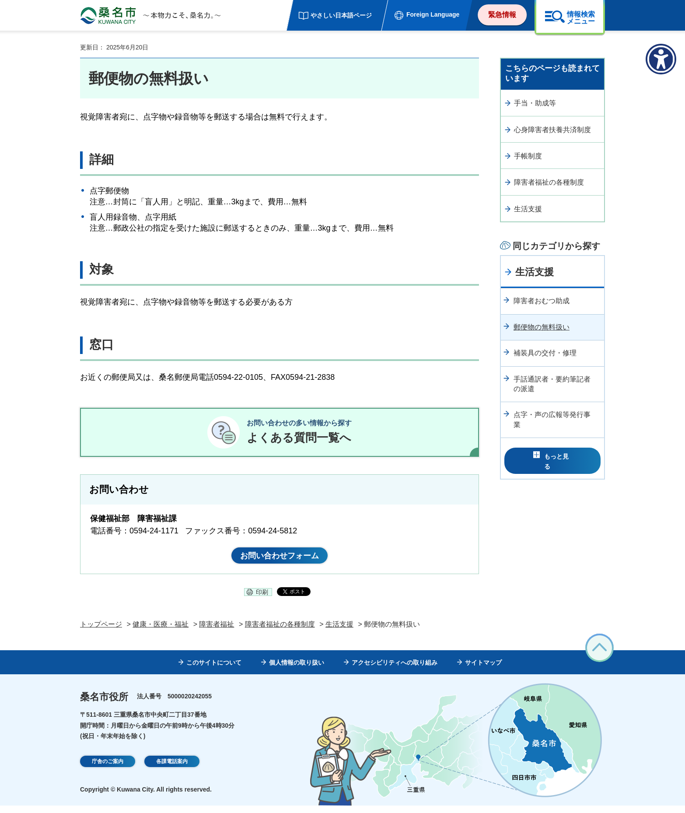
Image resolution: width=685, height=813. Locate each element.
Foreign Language (432, 14)
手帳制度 (528, 156)
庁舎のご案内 (107, 769)
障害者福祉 (216, 631)
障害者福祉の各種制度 (549, 182)
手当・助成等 (535, 103)
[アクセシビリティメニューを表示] (661, 59)
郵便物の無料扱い (542, 327)
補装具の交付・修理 (545, 353)
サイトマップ (483, 669)
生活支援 (528, 209)
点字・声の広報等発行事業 (552, 419)
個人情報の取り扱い (296, 669)
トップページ (101, 631)
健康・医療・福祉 (161, 631)
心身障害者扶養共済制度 (552, 129)
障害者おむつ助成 (542, 301)
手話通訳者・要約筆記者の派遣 (552, 383)
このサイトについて (213, 669)
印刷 (262, 599)
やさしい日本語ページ (341, 15)
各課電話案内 (172, 769)
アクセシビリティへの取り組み (394, 669)
